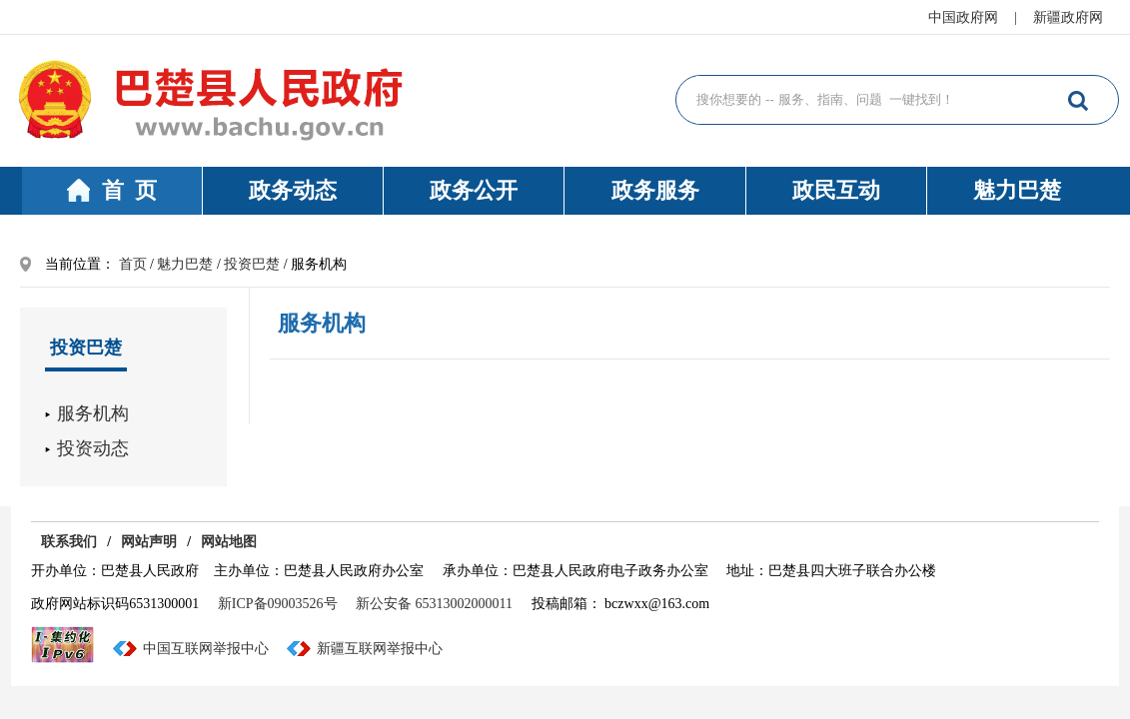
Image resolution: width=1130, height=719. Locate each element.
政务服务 (655, 190)
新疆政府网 (1068, 17)
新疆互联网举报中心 (380, 648)
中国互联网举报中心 (206, 648)
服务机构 (93, 413)
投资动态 (93, 448)
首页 (133, 264)
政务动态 (293, 190)
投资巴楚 (252, 264)
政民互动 (836, 190)
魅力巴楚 (1017, 190)
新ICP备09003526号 (278, 603)
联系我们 (69, 541)
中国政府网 (963, 17)
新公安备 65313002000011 (434, 603)
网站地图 (229, 541)
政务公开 (474, 190)
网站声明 (149, 541)
